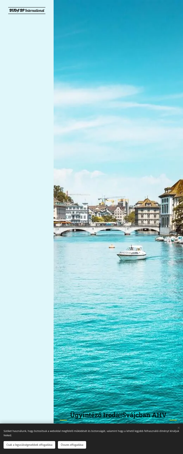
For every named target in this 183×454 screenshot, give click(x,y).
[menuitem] (27, 187)
